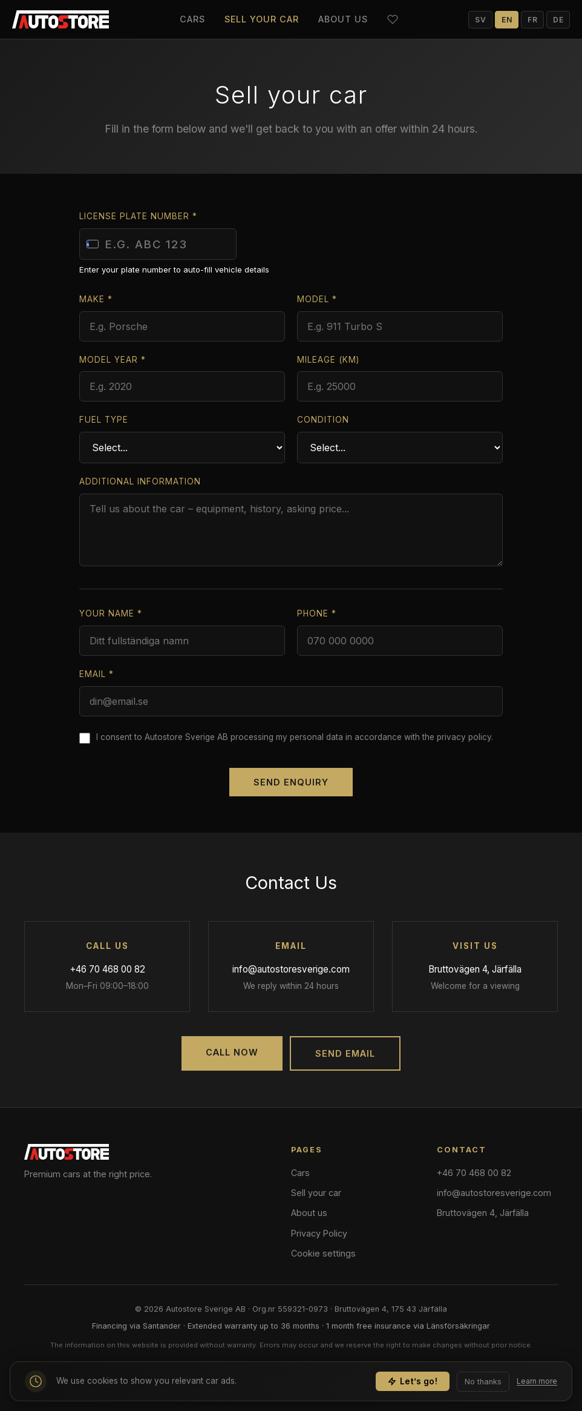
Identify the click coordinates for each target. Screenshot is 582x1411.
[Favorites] (392, 19)
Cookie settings (323, 1253)
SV (480, 19)
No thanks (483, 1384)
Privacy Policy (319, 1233)
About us (343, 19)
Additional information (140, 481)
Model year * (112, 360)
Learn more (537, 1384)
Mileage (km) (328, 360)
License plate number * (138, 216)
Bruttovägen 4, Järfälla (475, 969)
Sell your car (261, 19)
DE (558, 19)
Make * (96, 299)
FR (532, 19)
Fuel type (103, 420)
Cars (192, 19)
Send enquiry (291, 782)
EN (507, 19)
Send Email (345, 1053)
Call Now (232, 1052)
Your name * (110, 613)
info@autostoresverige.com (291, 969)
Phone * (316, 613)
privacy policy (464, 737)
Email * (96, 674)
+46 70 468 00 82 (107, 969)
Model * (317, 299)
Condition (323, 420)
